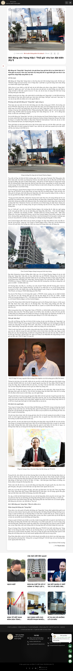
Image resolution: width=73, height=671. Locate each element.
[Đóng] (52, 634)
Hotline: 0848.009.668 (35, 641)
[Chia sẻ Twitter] (54, 53)
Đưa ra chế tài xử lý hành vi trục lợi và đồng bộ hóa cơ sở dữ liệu (36, 585)
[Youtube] (35, 668)
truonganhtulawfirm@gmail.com (37, 644)
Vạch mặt (11, 584)
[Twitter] (29, 668)
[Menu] (70, 2)
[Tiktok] (32, 668)
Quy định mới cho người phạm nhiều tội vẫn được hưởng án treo (35, 618)
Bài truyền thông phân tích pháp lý (34, 53)
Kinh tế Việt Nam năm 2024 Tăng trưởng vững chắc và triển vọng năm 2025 (15, 618)
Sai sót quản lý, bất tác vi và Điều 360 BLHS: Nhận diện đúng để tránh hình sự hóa (56, 585)
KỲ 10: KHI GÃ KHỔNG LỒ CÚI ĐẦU (56, 618)
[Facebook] (26, 668)
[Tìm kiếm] (66, 2)
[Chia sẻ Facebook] (51, 53)
